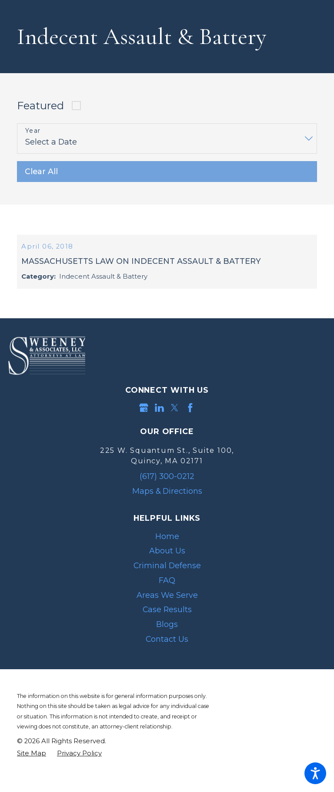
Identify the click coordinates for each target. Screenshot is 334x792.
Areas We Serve (167, 605)
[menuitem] (167, 547)
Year (33, 131)
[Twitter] (174, 419)
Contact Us (167, 650)
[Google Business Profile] (143, 419)
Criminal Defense (167, 576)
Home (167, 547)
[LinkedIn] (159, 419)
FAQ (167, 591)
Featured (40, 105)
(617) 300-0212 (167, 487)
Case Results (167, 620)
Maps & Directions (167, 502)
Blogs (167, 635)
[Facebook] (190, 419)
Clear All (41, 171)
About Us (167, 561)
